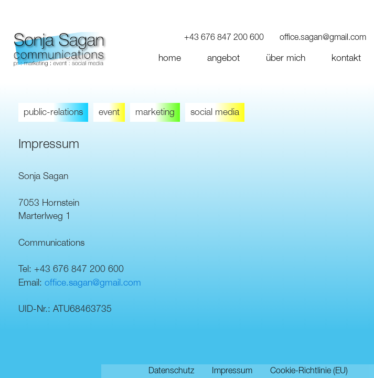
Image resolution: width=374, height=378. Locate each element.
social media (214, 112)
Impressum (232, 371)
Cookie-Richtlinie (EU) (309, 371)
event (109, 112)
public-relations (53, 112)
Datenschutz (171, 371)
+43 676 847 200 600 (224, 37)
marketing (155, 112)
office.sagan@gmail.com (323, 37)
